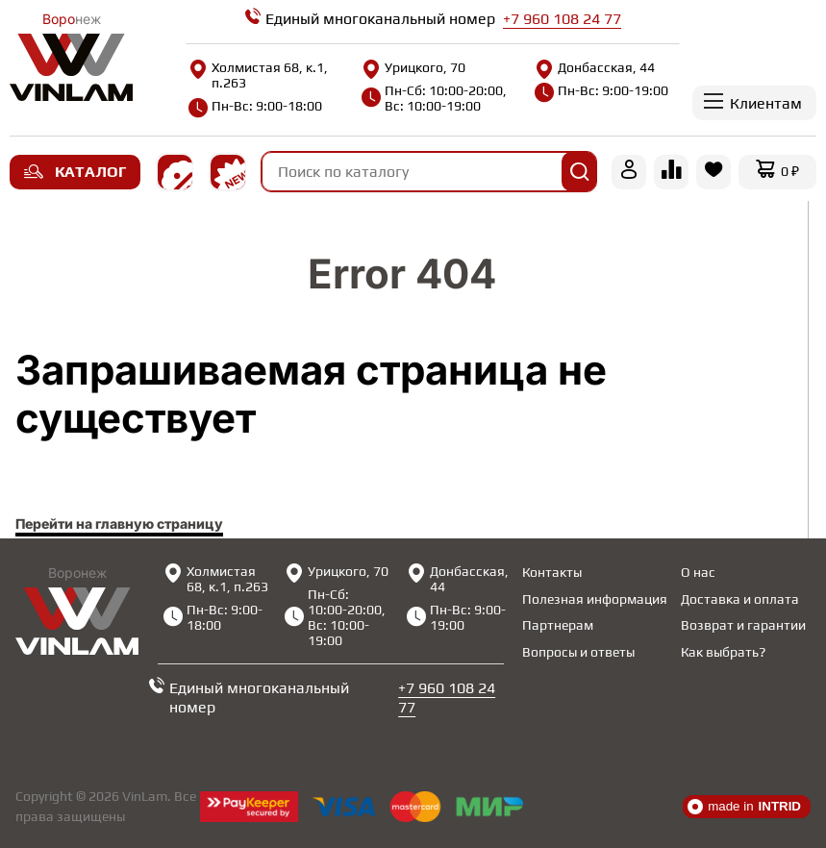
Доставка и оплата (740, 599)
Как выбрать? (723, 652)
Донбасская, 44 (595, 67)
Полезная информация (594, 599)
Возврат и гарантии (743, 625)
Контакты (552, 572)
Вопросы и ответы (578, 652)
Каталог (75, 171)
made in (744, 806)
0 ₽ (790, 171)
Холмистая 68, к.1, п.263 (258, 75)
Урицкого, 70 (413, 67)
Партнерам (557, 625)
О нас (698, 572)
